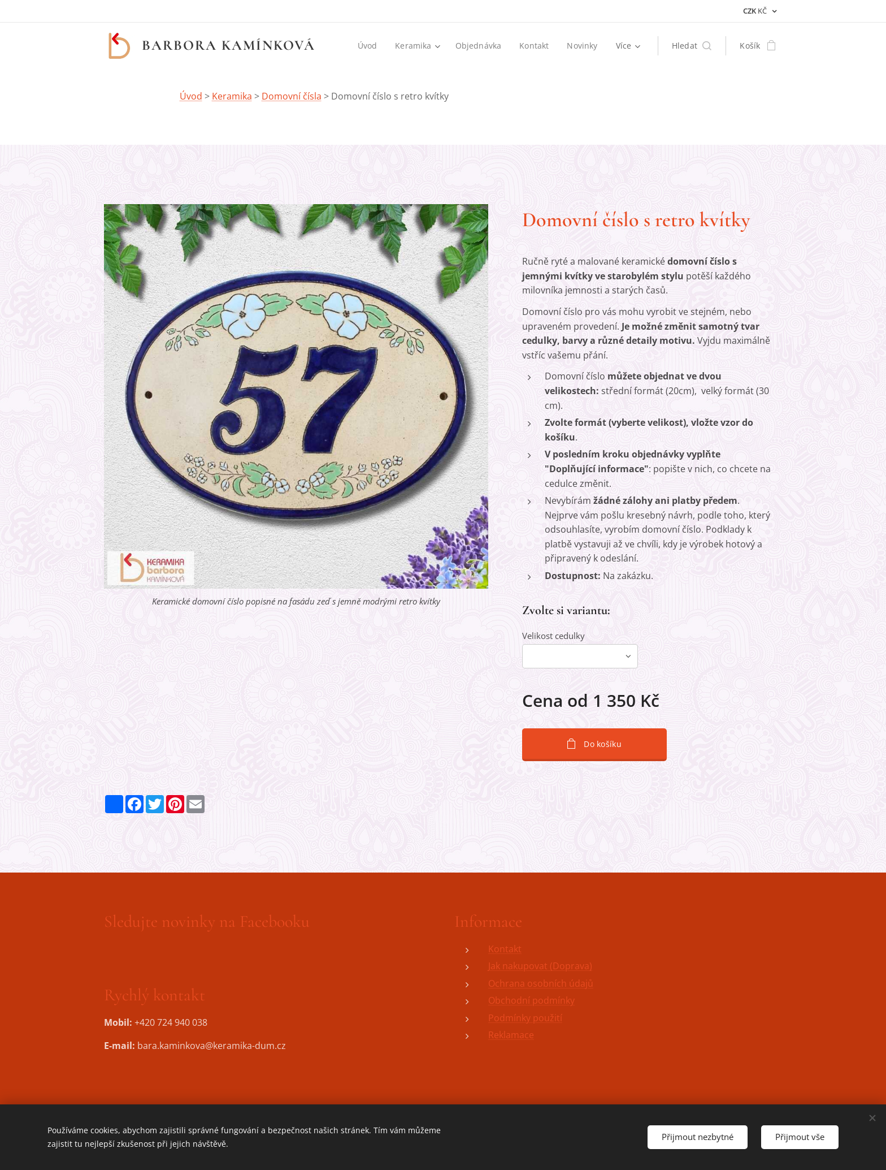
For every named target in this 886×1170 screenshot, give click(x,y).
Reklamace (511, 1035)
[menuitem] (368, 46)
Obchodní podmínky (531, 1000)
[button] (692, 46)
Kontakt (505, 949)
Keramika (232, 96)
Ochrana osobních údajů (540, 983)
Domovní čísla (292, 96)
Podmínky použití (525, 1018)
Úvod (191, 96)
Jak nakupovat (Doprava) (540, 966)
